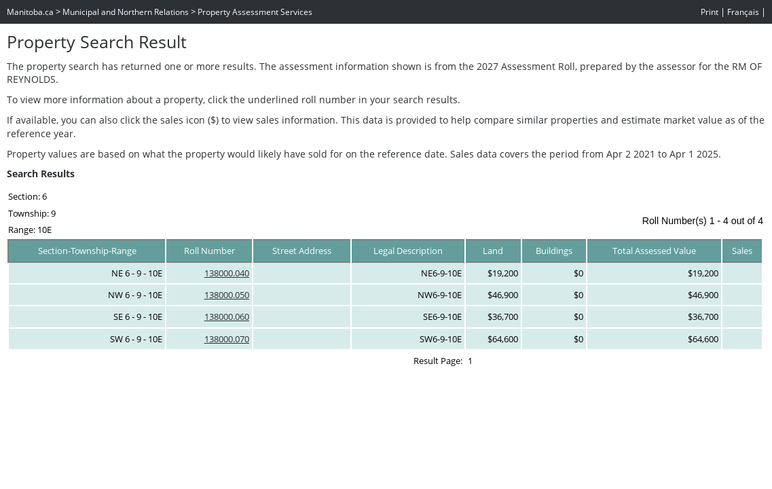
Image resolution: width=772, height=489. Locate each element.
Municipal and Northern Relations (125, 12)
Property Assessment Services (255, 12)
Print (709, 12)
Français (743, 12)
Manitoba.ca (30, 12)
